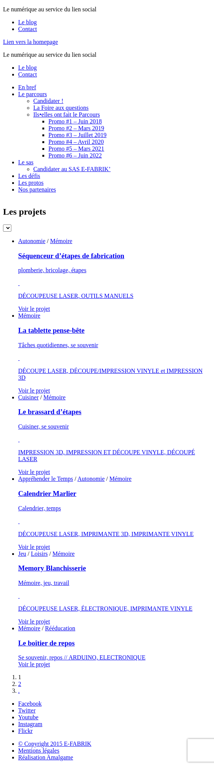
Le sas (25, 162)
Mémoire (61, 241)
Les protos (30, 182)
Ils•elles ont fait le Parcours (66, 114)
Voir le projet (34, 309)
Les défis (29, 176)
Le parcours (32, 94)
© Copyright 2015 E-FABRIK (54, 743)
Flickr (25, 731)
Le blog (27, 22)
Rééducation (60, 628)
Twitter (27, 710)
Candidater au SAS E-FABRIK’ (72, 169)
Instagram (30, 724)
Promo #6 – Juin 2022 (75, 155)
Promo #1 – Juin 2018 (75, 121)
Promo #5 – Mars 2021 (76, 148)
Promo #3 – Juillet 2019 (77, 135)
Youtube (28, 717)
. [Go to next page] (19, 690)
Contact (27, 29)
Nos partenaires (37, 189)
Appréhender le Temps (45, 478)
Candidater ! (48, 101)
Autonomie (31, 241)
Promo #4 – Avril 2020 (76, 142)
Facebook (30, 703)
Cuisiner (28, 397)
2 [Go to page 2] (19, 684)
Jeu (22, 553)
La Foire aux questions (60, 107)
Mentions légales (38, 750)
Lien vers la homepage (30, 42)
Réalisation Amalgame (45, 757)
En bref (27, 87)
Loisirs (39, 553)
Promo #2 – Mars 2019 (76, 128)
